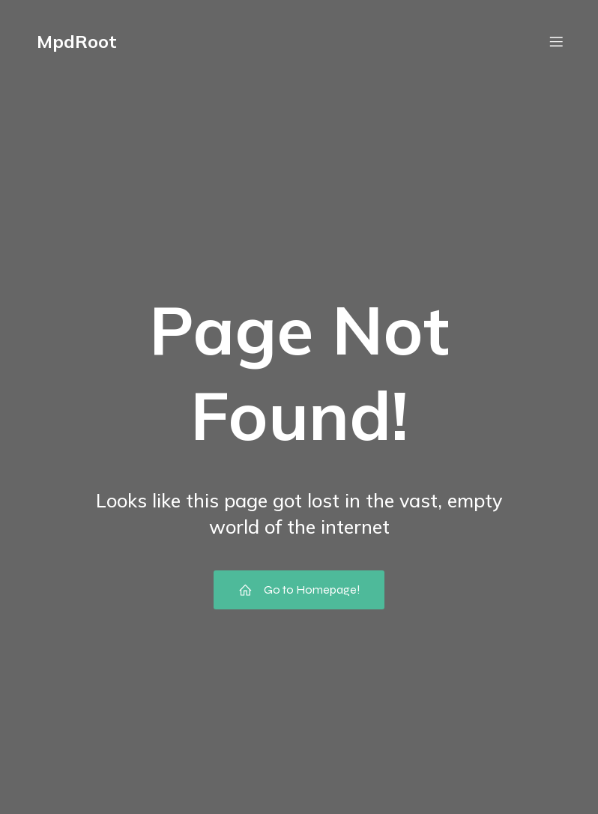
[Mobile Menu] (556, 41)
